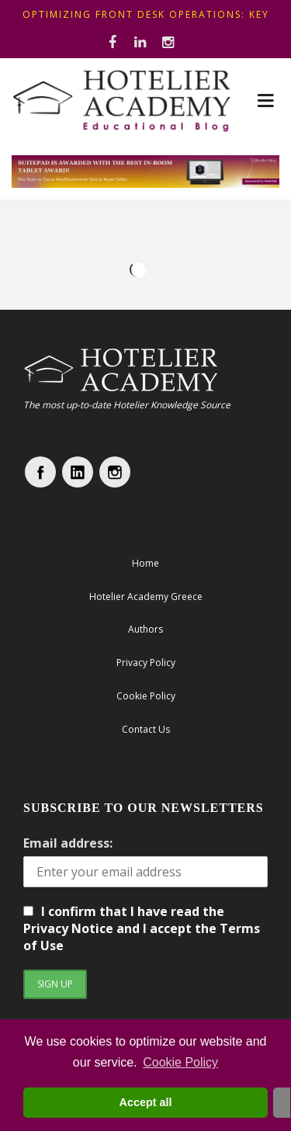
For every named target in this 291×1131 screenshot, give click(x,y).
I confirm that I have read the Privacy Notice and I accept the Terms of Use (141, 928)
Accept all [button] (146, 1102)
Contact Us (146, 729)
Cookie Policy (180, 1062)
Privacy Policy (145, 662)
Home (145, 563)
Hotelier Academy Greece (146, 596)
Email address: (68, 843)
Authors (145, 629)
